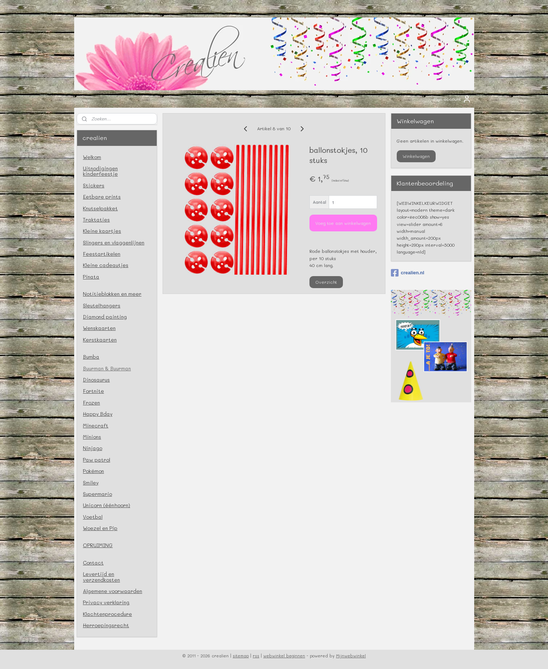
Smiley (91, 482)
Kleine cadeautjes (105, 265)
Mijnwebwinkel (351, 655)
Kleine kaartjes (102, 230)
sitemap (241, 655)
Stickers (93, 185)
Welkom (92, 157)
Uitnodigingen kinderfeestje (100, 171)
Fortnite (93, 390)
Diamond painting (105, 316)
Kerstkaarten (100, 339)
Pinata (91, 276)
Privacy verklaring (106, 602)
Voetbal (93, 516)
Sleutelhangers (101, 305)
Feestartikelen (101, 253)
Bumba (91, 356)
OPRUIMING (98, 545)
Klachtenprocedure (107, 613)
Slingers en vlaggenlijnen (113, 242)
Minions (92, 436)
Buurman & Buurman (107, 368)
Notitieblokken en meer (112, 293)
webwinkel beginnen (284, 655)
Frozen (91, 402)
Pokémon (93, 470)
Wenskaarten (99, 327)
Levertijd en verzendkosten (101, 576)
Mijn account (452, 99)
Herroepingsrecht (106, 625)
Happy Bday (97, 413)
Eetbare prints (102, 196)
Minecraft (95, 425)
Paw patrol (96, 459)
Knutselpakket (100, 208)
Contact (93, 562)
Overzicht (326, 282)
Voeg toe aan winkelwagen (343, 223)
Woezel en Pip (100, 528)
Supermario (97, 493)
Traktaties (96, 219)
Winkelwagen (416, 156)
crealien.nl (407, 272)
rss (256, 655)
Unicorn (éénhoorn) (106, 505)
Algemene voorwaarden (112, 591)
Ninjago (92, 448)
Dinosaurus (96, 379)
